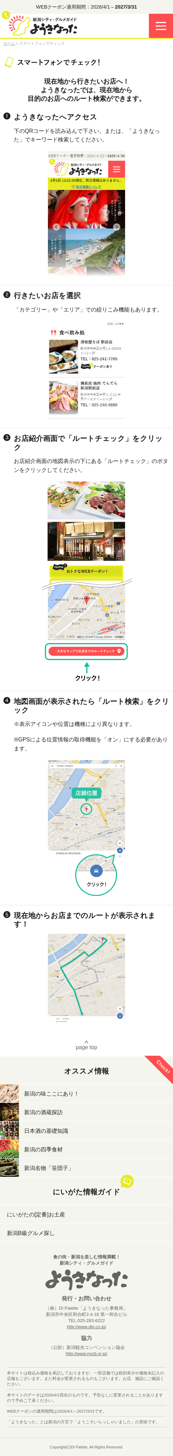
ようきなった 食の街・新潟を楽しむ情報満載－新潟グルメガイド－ (43, 27)
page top (86, 1045)
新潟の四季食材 (43, 1149)
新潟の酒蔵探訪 (43, 1112)
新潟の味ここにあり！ (51, 1094)
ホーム (9, 43)
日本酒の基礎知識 (46, 1131)
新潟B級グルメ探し (31, 1233)
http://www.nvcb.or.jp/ (87, 1353)
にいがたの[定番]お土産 (36, 1214)
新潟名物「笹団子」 (49, 1168)
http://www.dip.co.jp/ (86, 1326)
